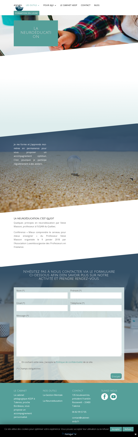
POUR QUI (48, 5)
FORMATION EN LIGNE (26, 13)
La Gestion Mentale (53, 395)
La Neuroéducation (52, 400)
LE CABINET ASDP (68, 5)
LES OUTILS (31, 5)
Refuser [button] (128, 429)
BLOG (97, 5)
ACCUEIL (18, 5)
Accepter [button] (116, 429)
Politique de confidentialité (69, 362)
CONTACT (85, 5)
